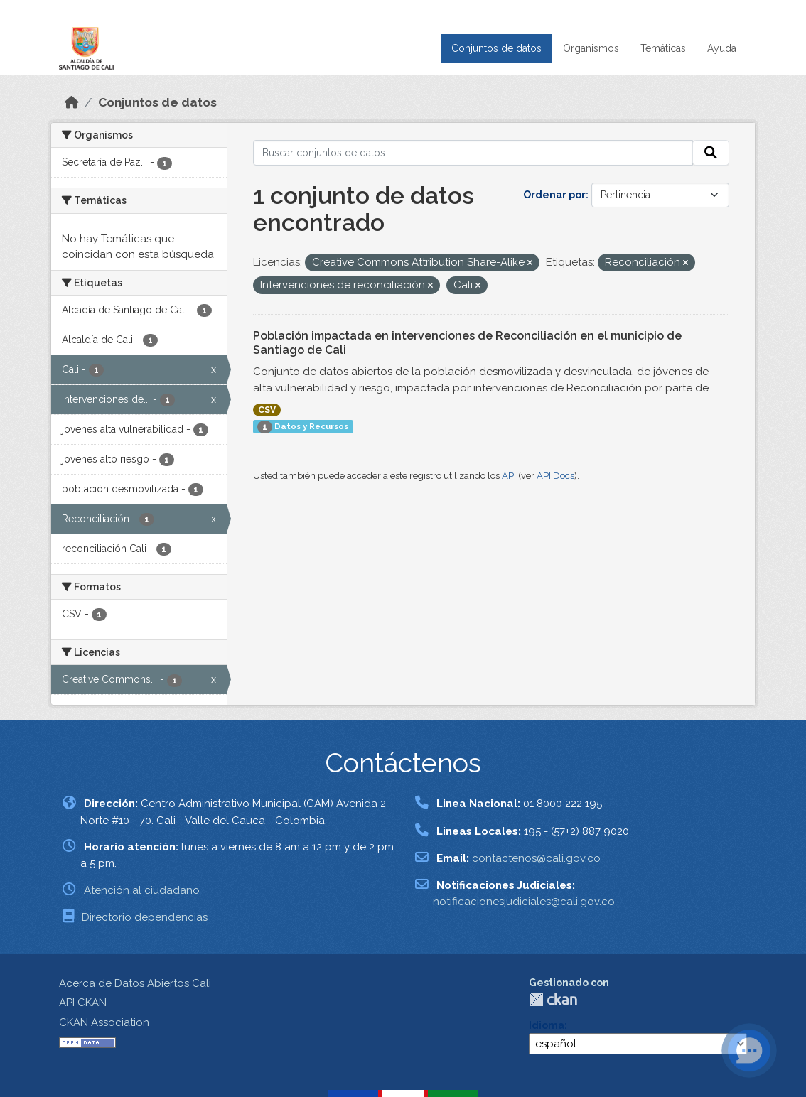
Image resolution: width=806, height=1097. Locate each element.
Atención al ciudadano (142, 890)
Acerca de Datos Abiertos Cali (135, 983)
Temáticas (663, 48)
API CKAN (83, 1002)
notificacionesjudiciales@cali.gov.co (524, 901)
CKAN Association (104, 1022)
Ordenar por (554, 194)
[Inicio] (72, 102)
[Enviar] (710, 153)
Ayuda (721, 48)
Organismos (591, 48)
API (509, 475)
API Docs (555, 475)
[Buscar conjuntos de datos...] (473, 153)
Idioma (546, 1025)
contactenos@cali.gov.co (536, 858)
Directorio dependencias (145, 917)
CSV (267, 410)
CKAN (553, 999)
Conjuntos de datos (496, 48)
